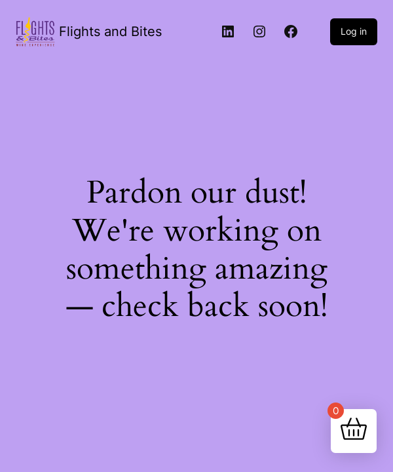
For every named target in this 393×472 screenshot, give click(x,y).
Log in (354, 31)
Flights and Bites (110, 31)
